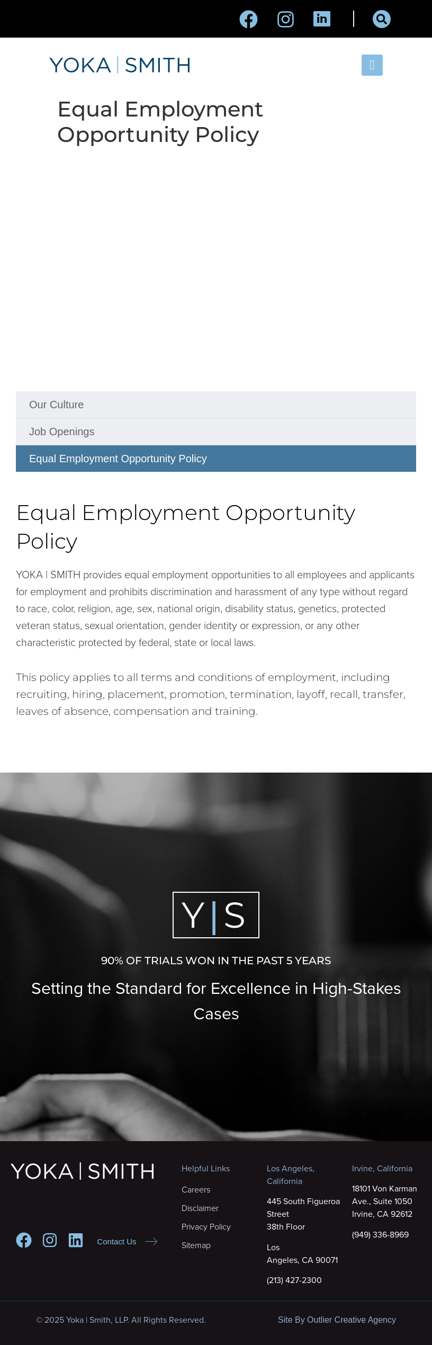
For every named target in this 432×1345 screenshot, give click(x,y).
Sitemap (196, 1245)
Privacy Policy (206, 1227)
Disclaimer (200, 1208)
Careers (196, 1190)
